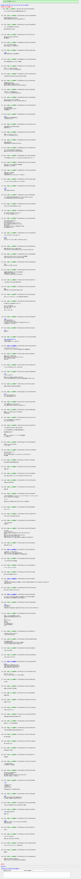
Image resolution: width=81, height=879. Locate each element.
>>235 (5, 319)
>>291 (5, 796)
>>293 (5, 811)
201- (15, 5)
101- (13, 5)
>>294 (5, 820)
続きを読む (3, 866)
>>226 (5, 237)
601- (24, 5)
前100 (11, 868)
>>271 (5, 663)
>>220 (5, 188)
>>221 (5, 189)
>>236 (5, 330)
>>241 (5, 373)
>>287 (5, 782)
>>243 (5, 393)
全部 (9, 5)
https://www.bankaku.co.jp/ (10, 339)
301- (17, 5)
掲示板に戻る (4, 868)
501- (22, 5)
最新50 (27, 5)
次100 (14, 868)
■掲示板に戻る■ (4, 5)
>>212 (5, 116)
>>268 (5, 604)
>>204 (5, 52)
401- (20, 5)
